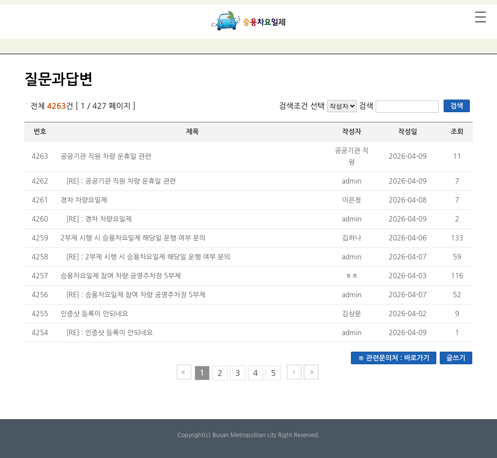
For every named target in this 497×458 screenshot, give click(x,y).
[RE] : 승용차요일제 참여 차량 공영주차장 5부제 (135, 294)
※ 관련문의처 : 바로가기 (394, 358)
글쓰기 (456, 358)
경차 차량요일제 (84, 200)
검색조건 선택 (302, 106)
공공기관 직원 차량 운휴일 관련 (106, 156)
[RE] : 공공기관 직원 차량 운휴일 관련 (121, 181)
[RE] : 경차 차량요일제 (99, 219)
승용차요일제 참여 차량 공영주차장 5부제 (121, 275)
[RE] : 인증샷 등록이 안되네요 (109, 332)
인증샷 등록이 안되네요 (94, 313)
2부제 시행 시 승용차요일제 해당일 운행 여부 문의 (133, 238)
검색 (367, 106)
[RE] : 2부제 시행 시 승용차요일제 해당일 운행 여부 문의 (148, 257)
